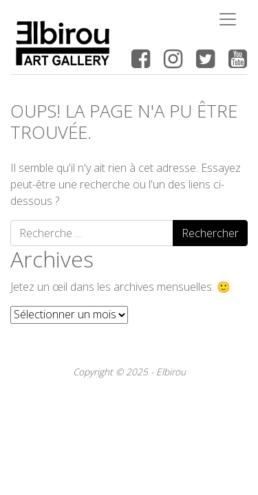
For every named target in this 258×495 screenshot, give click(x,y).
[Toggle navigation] (227, 19)
